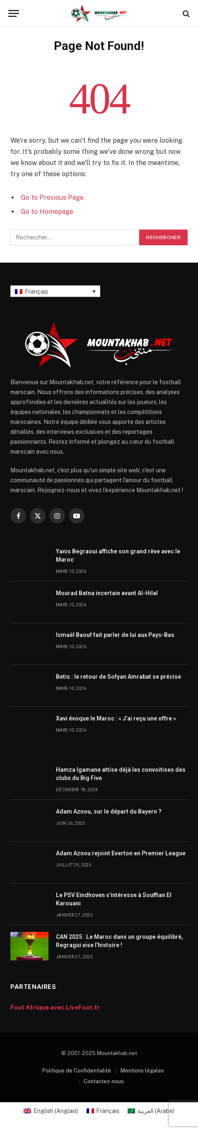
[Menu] (13, 13)
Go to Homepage (47, 211)
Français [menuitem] (36, 291)
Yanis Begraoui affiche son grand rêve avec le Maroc (118, 555)
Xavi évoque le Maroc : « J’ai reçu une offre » (116, 718)
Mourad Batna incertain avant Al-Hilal (107, 593)
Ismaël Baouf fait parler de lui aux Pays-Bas (115, 635)
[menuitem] (55, 291)
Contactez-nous (104, 1081)
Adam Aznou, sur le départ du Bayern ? (109, 811)
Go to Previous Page (52, 197)
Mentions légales (142, 1070)
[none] (55, 291)
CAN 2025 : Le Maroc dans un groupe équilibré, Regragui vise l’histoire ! (119, 940)
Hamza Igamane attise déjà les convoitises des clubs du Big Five (121, 773)
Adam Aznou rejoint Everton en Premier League (121, 853)
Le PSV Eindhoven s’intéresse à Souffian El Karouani (113, 899)
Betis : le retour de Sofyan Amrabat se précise (118, 676)
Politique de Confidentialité (76, 1070)
